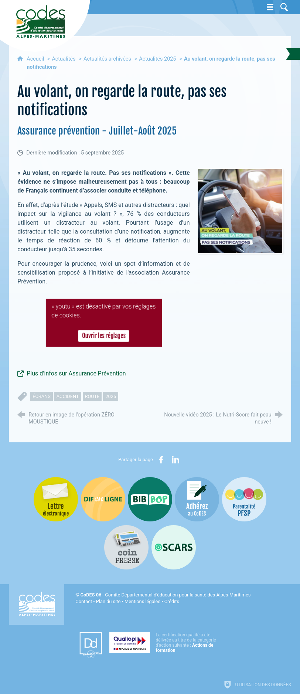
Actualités (63, 59)
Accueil (36, 59)
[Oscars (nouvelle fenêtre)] (173, 547)
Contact (83, 601)
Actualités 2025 (157, 59)
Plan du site (108, 601)
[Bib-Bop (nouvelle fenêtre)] (150, 499)
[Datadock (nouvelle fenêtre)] (90, 645)
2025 (110, 396)
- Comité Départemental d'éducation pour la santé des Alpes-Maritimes (166, 595)
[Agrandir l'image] (240, 211)
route (92, 396)
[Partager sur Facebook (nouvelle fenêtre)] (161, 459)
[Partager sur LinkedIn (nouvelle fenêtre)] (175, 459)
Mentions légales (142, 601)
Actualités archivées (107, 59)
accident (68, 396)
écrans (42, 396)
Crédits (171, 601)
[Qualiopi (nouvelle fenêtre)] (164, 642)
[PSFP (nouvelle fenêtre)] (244, 499)
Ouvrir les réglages (103, 337)
